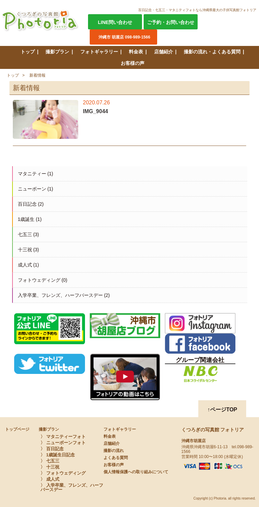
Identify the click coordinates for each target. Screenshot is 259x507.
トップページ (17, 429)
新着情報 (37, 75)
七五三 (25, 234)
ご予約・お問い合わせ (170, 22)
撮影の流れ (114, 450)
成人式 (25, 265)
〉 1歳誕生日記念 (57, 454)
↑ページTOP (222, 409)
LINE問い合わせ (115, 22)
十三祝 (25, 249)
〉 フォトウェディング (63, 473)
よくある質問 (116, 457)
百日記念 (27, 204)
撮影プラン (57, 51)
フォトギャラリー (99, 51)
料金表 (136, 51)
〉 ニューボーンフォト (63, 442)
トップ (28, 51)
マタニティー (32, 173)
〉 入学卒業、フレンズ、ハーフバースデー (71, 487)
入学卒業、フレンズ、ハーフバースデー (60, 295)
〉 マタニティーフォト (63, 436)
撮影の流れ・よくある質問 (212, 51)
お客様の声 (132, 63)
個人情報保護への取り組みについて (136, 472)
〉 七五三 (49, 460)
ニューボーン (32, 189)
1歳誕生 (26, 219)
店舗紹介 (163, 51)
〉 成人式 (49, 479)
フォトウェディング (39, 280)
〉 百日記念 (52, 448)
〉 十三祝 (49, 467)
